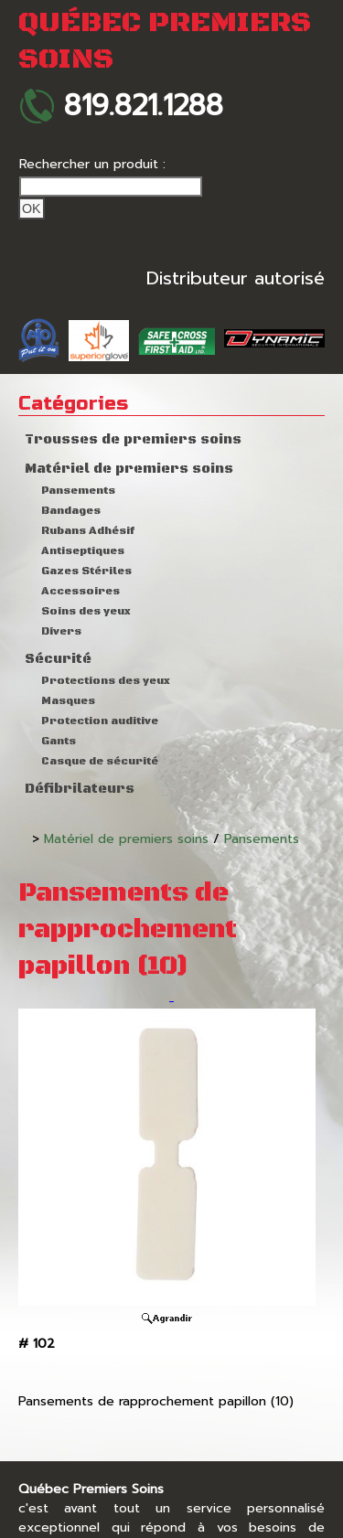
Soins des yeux (86, 611)
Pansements (78, 490)
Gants (58, 741)
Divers (61, 631)
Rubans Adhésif (87, 531)
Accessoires (80, 591)
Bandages (71, 511)
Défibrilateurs (79, 789)
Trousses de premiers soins (133, 440)
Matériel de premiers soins (129, 469)
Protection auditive (99, 721)
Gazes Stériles (86, 571)
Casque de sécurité (99, 761)
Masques (68, 701)
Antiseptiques (82, 551)
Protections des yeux (105, 681)
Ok (31, 208)
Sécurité (58, 659)
